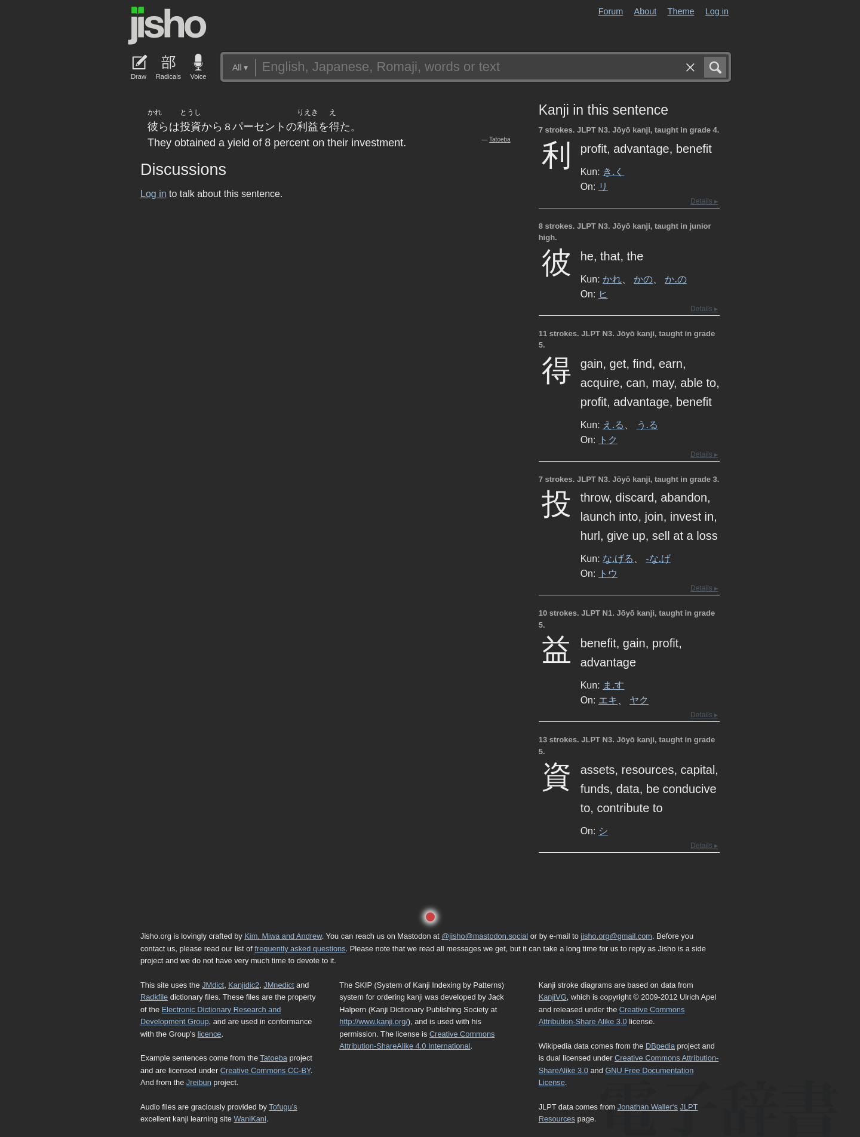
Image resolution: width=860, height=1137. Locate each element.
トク (608, 439)
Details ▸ (704, 201)
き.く (613, 171)
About (645, 11)
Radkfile (154, 996)
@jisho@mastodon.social (484, 936)
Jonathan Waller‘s (648, 1106)
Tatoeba (500, 139)
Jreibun (198, 1082)
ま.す (613, 685)
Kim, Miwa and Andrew (282, 936)
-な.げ (658, 558)
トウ (608, 573)
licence (210, 1034)
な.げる (618, 558)
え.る (613, 424)
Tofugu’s (283, 1106)
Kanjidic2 (243, 985)
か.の (675, 278)
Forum (611, 11)
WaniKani (250, 1118)
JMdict (213, 985)
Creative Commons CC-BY (265, 1070)
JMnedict (278, 985)
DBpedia (660, 1045)
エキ (608, 699)
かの (643, 278)
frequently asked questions (299, 948)
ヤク (639, 699)
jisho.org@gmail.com (616, 936)
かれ (612, 278)
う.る (647, 424)
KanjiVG (553, 996)
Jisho (167, 26)
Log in (717, 11)
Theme (681, 11)
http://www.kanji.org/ (373, 1021)
